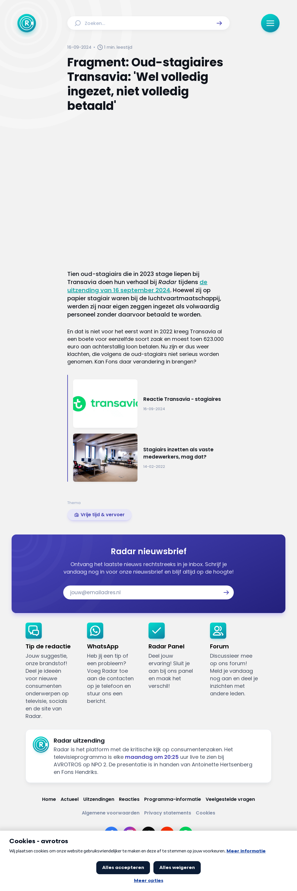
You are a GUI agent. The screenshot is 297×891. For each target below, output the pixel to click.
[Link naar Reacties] (129, 799)
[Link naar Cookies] (205, 813)
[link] (99, 515)
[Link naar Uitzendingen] (98, 799)
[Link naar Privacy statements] (167, 813)
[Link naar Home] (49, 799)
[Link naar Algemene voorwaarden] (111, 813)
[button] (219, 23)
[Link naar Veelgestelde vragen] (230, 799)
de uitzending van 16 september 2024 (137, 286)
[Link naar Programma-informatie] (172, 799)
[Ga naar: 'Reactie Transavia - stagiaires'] (151, 403)
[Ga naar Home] (26, 23)
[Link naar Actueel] (70, 799)
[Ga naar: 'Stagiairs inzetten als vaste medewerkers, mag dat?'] (151, 458)
